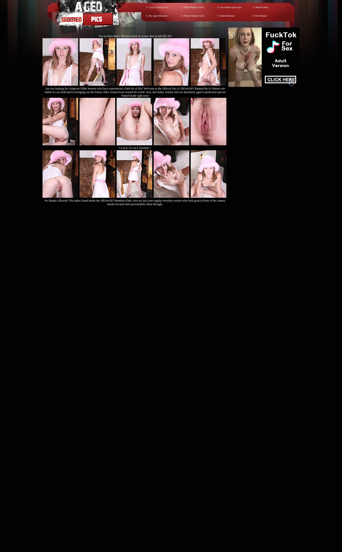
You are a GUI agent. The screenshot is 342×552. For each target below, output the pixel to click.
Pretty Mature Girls (194, 15)
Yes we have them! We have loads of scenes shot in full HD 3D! (135, 36)
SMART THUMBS (179, 509)
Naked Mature (227, 15)
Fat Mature (261, 15)
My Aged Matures (157, 15)
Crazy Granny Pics (158, 7)
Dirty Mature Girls (194, 7)
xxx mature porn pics (231, 7)
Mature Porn (261, 7)
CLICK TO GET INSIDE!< (135, 148)
